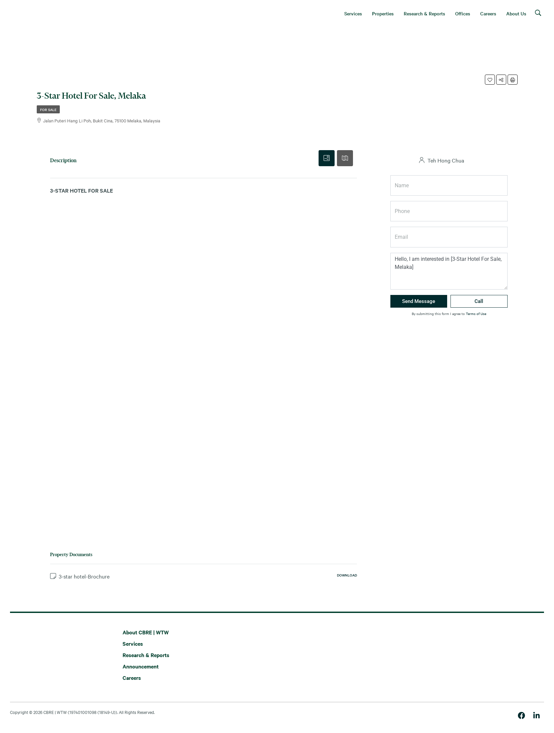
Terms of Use (476, 313)
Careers (132, 677)
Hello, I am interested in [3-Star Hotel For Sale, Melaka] (449, 271)
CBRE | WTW (55, 712)
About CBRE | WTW (146, 632)
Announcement (141, 666)
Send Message (418, 301)
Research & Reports (146, 654)
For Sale (48, 109)
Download (347, 575)
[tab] (327, 158)
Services (133, 643)
